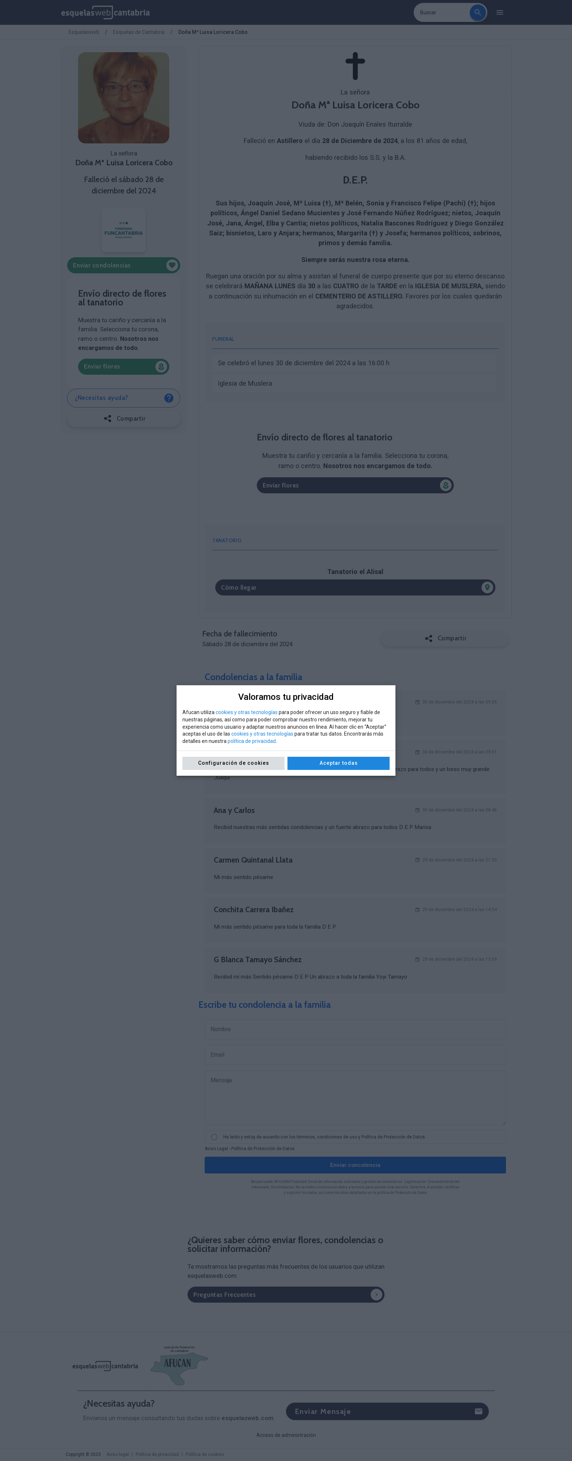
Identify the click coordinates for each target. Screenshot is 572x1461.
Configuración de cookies (233, 763)
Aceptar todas (339, 763)
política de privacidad (252, 741)
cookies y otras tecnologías (247, 712)
